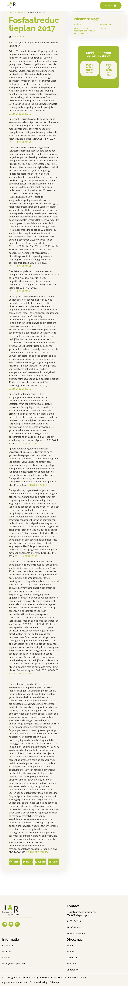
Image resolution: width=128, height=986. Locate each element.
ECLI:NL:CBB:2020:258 (26, 556)
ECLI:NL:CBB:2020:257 (37, 484)
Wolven (77, 24)
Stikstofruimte (106, 24)
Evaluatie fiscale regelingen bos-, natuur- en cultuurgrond (84, 30)
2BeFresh (84, 977)
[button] (14, 862)
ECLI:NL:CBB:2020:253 (20, 291)
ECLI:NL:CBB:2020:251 (20, 266)
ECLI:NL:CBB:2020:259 (20, 673)
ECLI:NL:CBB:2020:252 (20, 113)
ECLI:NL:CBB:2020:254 (20, 142)
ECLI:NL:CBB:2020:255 (26, 443)
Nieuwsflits (21, 12)
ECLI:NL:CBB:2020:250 (20, 388)
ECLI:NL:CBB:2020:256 (37, 852)
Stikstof (103, 28)
